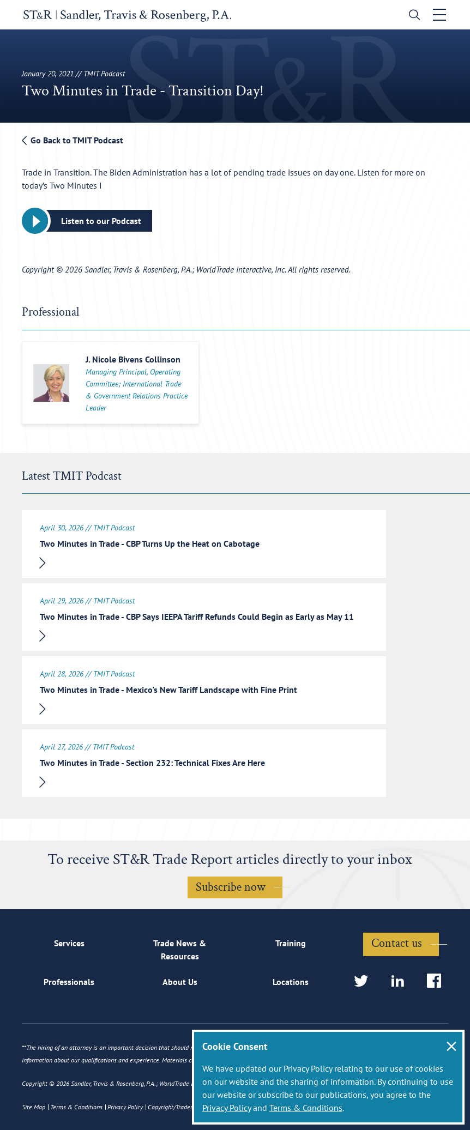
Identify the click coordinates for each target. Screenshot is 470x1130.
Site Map (33, 1107)
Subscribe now (231, 887)
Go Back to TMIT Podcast (72, 140)
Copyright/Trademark (175, 1107)
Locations (291, 981)
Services (69, 943)
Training (290, 943)
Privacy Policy (226, 1107)
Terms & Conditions (305, 1107)
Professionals (69, 981)
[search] (413, 16)
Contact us (396, 943)
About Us (179, 981)
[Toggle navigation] (441, 14)
